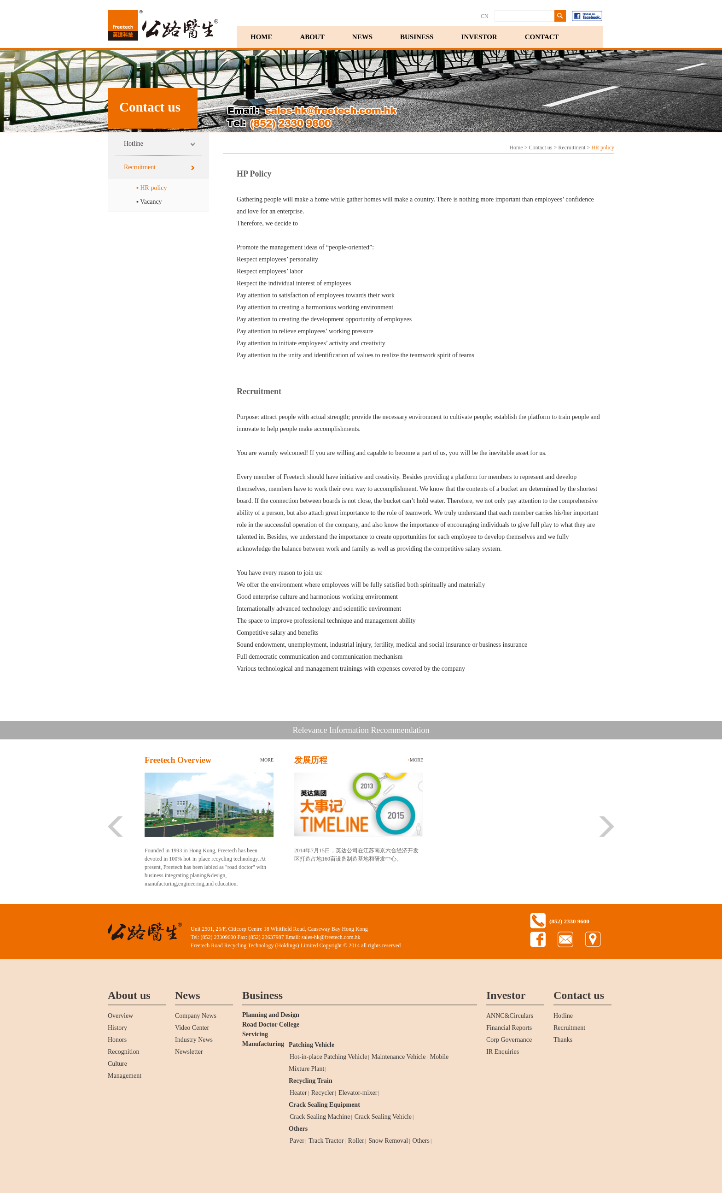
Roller (356, 1140)
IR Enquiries (502, 1051)
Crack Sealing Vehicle (383, 1116)
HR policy (602, 147)
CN (485, 16)
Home (516, 147)
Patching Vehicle (311, 1044)
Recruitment (140, 167)
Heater (298, 1092)
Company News (195, 1015)
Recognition (123, 1051)
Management (124, 1075)
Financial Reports (509, 1027)
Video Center (192, 1027)
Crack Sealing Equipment (324, 1104)
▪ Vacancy (149, 201)
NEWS (362, 37)
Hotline (133, 143)
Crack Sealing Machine (320, 1116)
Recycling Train (310, 1080)
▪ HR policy (151, 187)
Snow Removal (388, 1140)
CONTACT (542, 37)
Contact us (540, 147)
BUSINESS (417, 37)
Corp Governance (509, 1039)
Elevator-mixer (357, 1092)
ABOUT (312, 37)
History (117, 1027)
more (265, 759)
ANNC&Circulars (509, 1015)
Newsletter (189, 1051)
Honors (117, 1039)
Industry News (194, 1039)
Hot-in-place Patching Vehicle (328, 1056)
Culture (117, 1063)
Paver (297, 1140)
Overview (120, 1015)
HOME (261, 37)
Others (298, 1128)
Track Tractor (326, 1140)
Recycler (322, 1092)
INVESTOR (479, 37)
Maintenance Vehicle (399, 1056)
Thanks (562, 1039)
